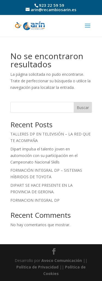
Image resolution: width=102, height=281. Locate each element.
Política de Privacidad (37, 267)
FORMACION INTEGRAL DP (35, 200)
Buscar (83, 107)
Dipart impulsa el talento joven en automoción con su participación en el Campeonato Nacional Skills (44, 155)
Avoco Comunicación (61, 260)
